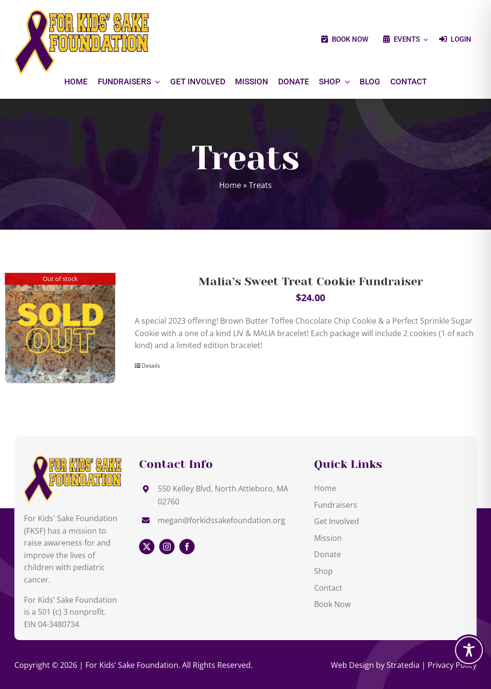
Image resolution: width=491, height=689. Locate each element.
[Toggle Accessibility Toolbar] (469, 650)
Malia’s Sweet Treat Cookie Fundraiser (311, 281)
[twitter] (146, 546)
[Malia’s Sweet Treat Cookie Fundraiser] (60, 328)
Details (150, 366)
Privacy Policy (452, 665)
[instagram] (167, 546)
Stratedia (403, 665)
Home (230, 185)
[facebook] (187, 546)
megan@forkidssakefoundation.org (221, 520)
